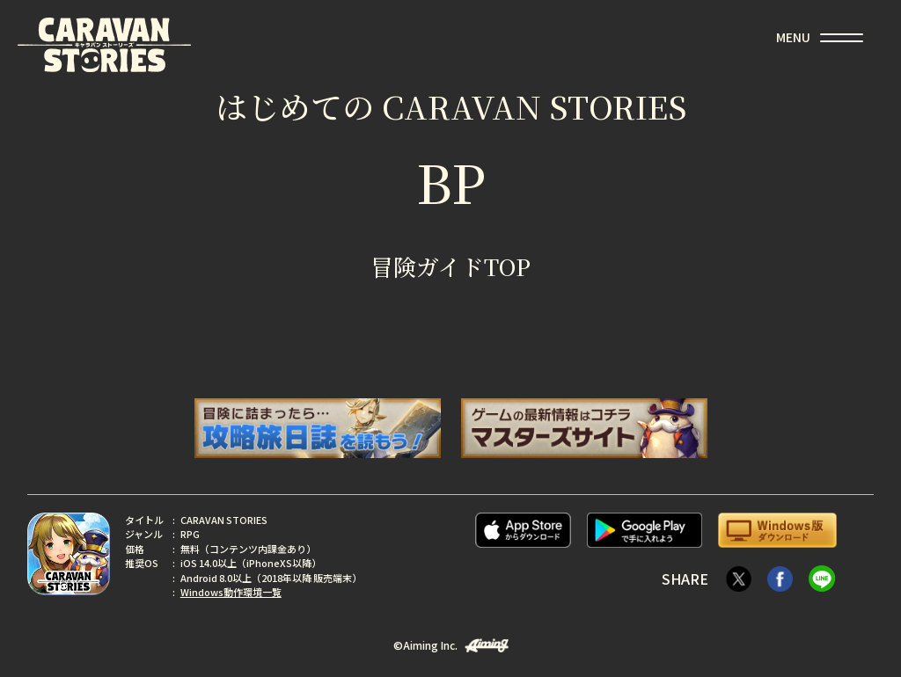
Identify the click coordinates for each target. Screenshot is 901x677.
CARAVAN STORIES (104, 45)
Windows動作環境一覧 (231, 592)
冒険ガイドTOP (450, 266)
